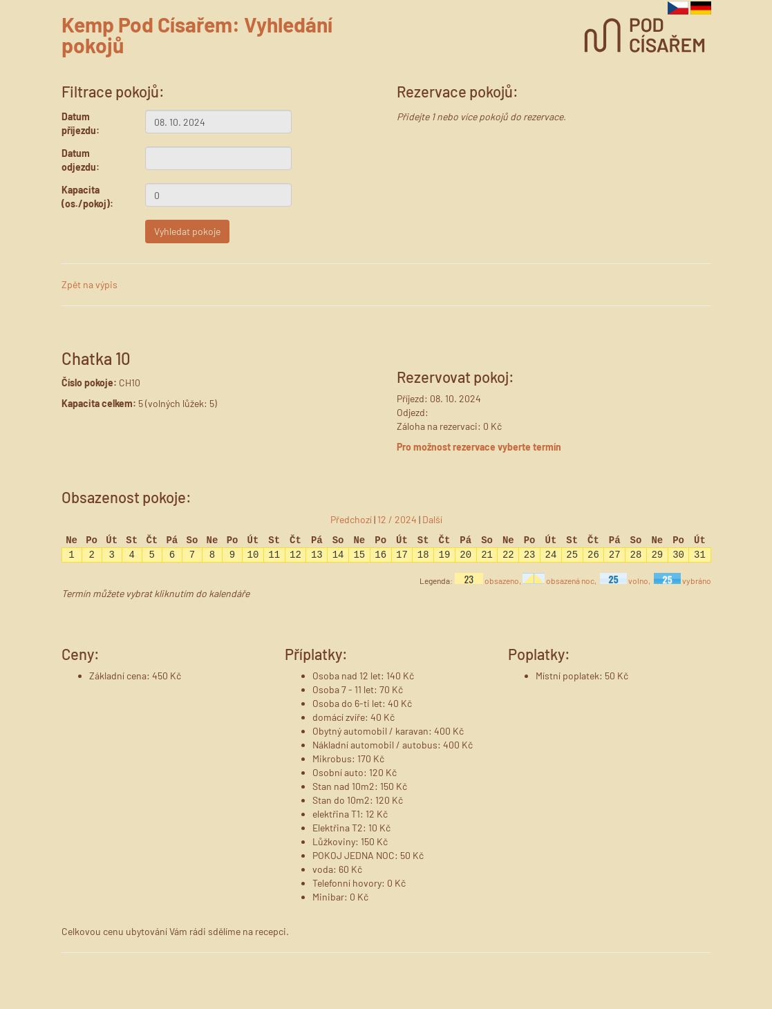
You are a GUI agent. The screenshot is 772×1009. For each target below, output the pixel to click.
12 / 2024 (397, 519)
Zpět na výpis (89, 284)
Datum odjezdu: (81, 160)
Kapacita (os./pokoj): (87, 196)
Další (432, 519)
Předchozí (351, 519)
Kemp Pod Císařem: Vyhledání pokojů (197, 34)
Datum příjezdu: (81, 123)
